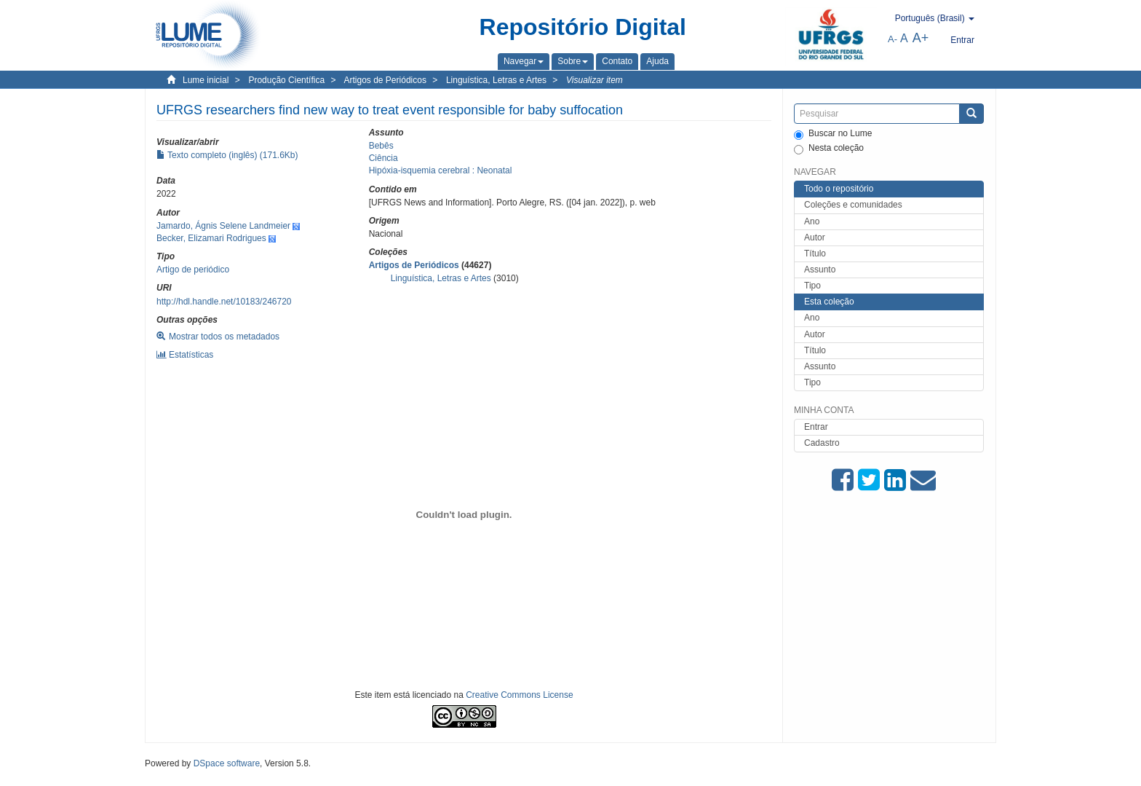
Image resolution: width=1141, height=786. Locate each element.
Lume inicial (205, 80)
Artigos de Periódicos (385, 80)
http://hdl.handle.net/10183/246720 (224, 301)
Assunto (819, 269)
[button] (524, 61)
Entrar (816, 427)
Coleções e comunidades (853, 205)
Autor (814, 237)
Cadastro (822, 443)
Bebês (381, 146)
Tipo (812, 285)
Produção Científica (286, 80)
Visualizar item (594, 80)
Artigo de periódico (192, 269)
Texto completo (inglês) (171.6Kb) (227, 155)
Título (815, 253)
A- (892, 39)
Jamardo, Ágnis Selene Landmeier (223, 226)
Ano (811, 221)
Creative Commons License (519, 695)
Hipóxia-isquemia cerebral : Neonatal (440, 170)
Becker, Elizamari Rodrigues (211, 238)
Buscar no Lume (833, 134)
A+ (921, 38)
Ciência (383, 158)
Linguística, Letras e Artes (496, 80)
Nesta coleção (829, 148)
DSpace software (227, 763)
